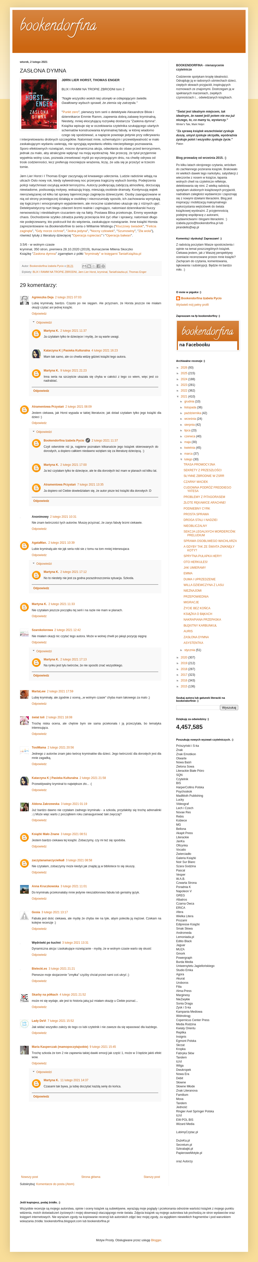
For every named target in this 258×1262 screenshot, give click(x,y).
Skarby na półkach (45, 994)
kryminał (102, 271)
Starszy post (152, 1177)
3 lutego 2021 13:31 (75, 942)
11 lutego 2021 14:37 (74, 1080)
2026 (184, 367)
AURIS (188, 631)
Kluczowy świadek (129, 226)
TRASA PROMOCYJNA (199, 464)
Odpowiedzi (44, 322)
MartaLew (38, 691)
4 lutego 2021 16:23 (105, 350)
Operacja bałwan (118, 235)
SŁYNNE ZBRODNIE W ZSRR (204, 476)
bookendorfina (58, 27)
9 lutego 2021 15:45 (103, 1047)
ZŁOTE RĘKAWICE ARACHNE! (205, 502)
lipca (187, 430)
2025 (184, 373)
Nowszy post (29, 1177)
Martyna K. (51, 330)
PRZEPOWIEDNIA (196, 596)
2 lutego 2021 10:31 (63, 516)
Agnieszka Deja (43, 297)
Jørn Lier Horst (87, 271)
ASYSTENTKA (193, 643)
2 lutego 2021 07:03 (68, 297)
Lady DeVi (39, 1021)
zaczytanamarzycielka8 (48, 860)
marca (189, 453)
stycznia (190, 650)
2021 (184, 396)
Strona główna (90, 1177)
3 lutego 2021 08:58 (79, 860)
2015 (184, 686)
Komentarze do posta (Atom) (55, 1184)
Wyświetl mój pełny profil (192, 304)
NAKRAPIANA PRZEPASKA (202, 619)
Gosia (36, 912)
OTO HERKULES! (196, 562)
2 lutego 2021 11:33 (61, 604)
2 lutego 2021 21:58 (93, 778)
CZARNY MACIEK (196, 482)
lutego (188, 459)
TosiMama (39, 747)
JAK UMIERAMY (195, 567)
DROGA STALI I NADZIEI (200, 520)
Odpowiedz (39, 313)
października (193, 413)
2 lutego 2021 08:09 (78, 406)
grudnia (189, 401)
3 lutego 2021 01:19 (74, 804)
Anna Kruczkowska (45, 886)
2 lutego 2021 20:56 (61, 747)
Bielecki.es (39, 968)
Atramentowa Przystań (48, 406)
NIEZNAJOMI (193, 590)
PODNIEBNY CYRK (197, 508)
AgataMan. (39, 542)
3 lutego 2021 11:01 (74, 886)
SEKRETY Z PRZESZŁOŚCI (203, 470)
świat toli (38, 717)
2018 (184, 669)
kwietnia (190, 447)
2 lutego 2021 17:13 (73, 659)
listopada (190, 407)
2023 (184, 385)
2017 (184, 675)
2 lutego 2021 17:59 (60, 691)
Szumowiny (126, 231)
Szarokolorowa (42, 630)
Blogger (156, 1240)
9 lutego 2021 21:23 (73, 370)
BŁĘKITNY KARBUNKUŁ (200, 625)
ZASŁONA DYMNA (196, 637)
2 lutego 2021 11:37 (73, 330)
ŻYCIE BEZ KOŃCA (197, 608)
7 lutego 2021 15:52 (61, 1021)
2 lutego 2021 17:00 (73, 465)
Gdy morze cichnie (49, 231)
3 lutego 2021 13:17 (54, 912)
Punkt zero (70, 112)
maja (188, 442)
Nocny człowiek (102, 231)
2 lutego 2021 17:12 (73, 572)
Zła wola (145, 231)
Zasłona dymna (44, 254)
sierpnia (189, 424)
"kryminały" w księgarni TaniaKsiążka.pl (112, 254)
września (190, 419)
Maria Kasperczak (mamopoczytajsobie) (60, 1047)
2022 (184, 390)
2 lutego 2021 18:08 (59, 717)
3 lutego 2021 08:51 (74, 834)
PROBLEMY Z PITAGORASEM (204, 497)
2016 (184, 680)
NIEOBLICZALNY (195, 526)
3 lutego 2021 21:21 (62, 968)
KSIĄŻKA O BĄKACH (198, 614)
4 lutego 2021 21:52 (73, 994)
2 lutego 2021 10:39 (61, 542)
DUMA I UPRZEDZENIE (200, 579)
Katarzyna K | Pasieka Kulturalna (67, 350)
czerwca (190, 436)
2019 (184, 663)
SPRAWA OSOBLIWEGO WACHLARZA (210, 541)
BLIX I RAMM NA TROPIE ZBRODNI (55, 271)
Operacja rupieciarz (87, 235)
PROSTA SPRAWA (196, 514)
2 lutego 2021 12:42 (67, 630)
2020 (184, 657)
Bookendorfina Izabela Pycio (64, 440)
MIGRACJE (191, 602)
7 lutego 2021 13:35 (90, 484)
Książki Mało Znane (45, 834)
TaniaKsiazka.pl (118, 271)
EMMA (188, 573)
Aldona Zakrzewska (45, 804)
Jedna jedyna (77, 231)
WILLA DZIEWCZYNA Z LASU (204, 585)
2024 (184, 379)
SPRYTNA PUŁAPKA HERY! (203, 556)
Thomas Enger (137, 271)
